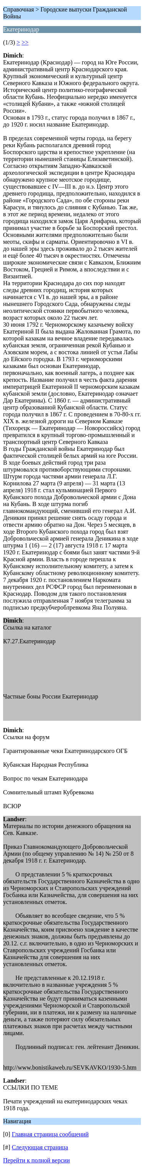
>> (25, 42)
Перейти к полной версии (36, 1160)
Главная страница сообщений (50, 1134)
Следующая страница (40, 1147)
